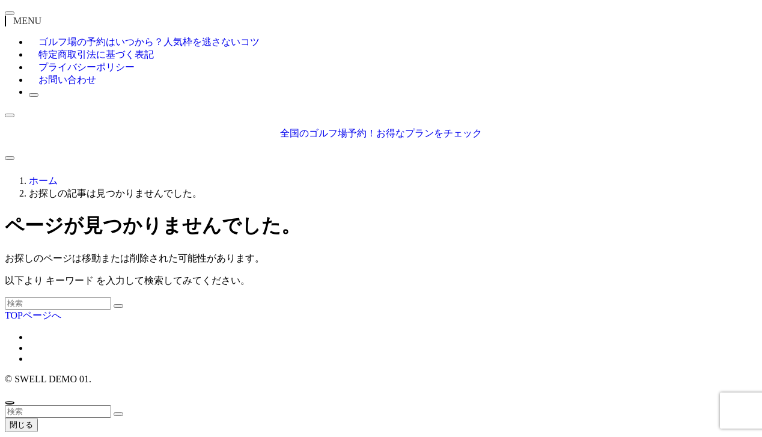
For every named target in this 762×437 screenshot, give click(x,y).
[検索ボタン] (33, 95)
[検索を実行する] (118, 306)
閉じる (21, 424)
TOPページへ (33, 315)
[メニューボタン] (9, 158)
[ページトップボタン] (9, 403)
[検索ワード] (58, 303)
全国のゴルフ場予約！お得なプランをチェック (381, 133)
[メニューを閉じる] (9, 13)
